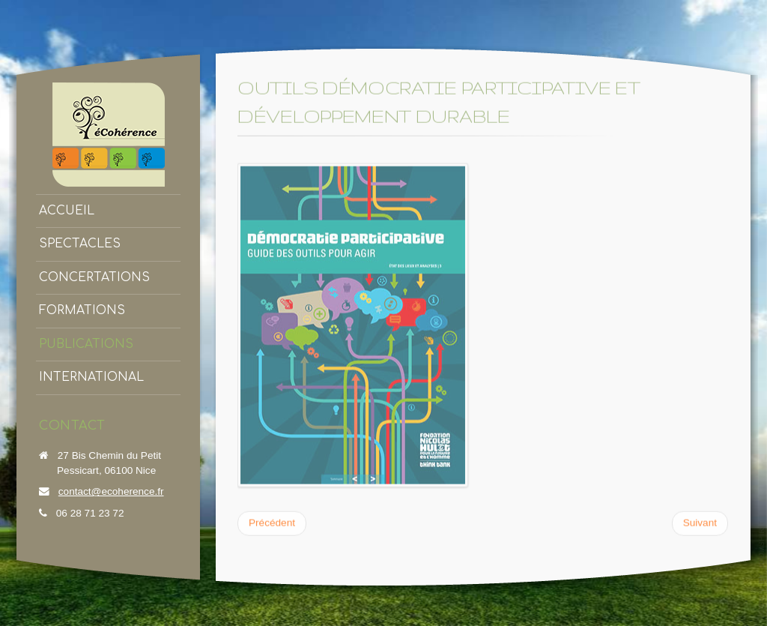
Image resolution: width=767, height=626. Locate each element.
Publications (86, 344)
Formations (82, 310)
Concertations (94, 277)
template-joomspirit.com (762, 570)
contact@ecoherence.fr (111, 491)
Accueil (66, 210)
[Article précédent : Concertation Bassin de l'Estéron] (271, 523)
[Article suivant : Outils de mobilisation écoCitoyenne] (700, 523)
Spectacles (80, 243)
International (91, 377)
